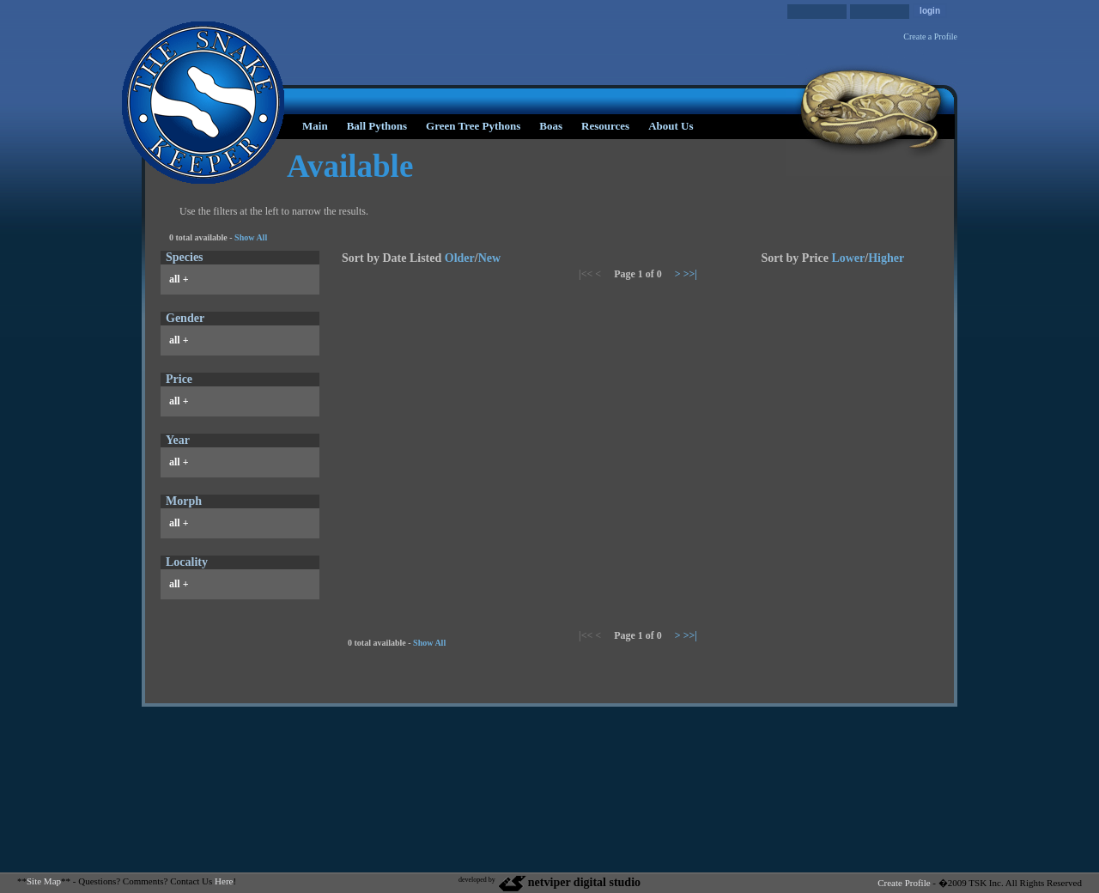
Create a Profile (930, 36)
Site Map (44, 881)
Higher (886, 258)
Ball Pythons (377, 125)
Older (460, 258)
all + (179, 279)
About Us (670, 125)
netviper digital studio (569, 882)
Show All (250, 237)
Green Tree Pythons (473, 125)
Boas (550, 125)
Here (224, 881)
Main (315, 125)
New (489, 258)
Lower (848, 258)
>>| (690, 274)
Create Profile (903, 883)
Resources (605, 125)
